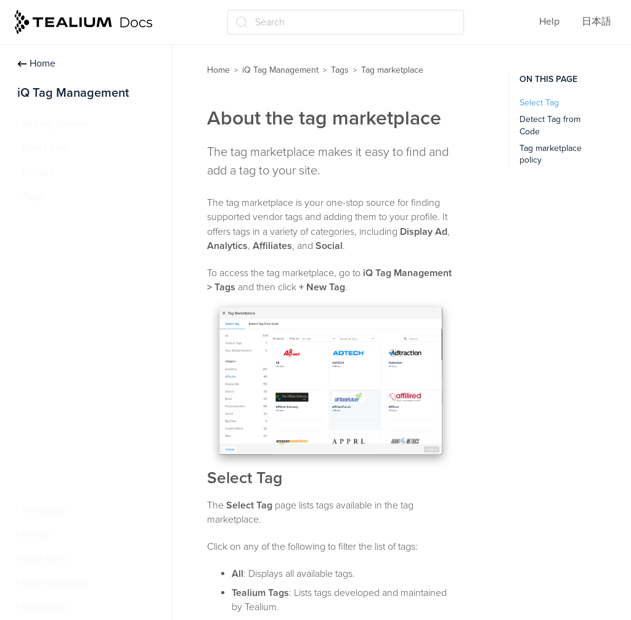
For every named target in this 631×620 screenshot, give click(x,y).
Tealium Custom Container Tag (92, 438)
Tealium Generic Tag (70, 389)
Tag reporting (55, 462)
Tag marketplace (63, 269)
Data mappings (54, 583)
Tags (32, 196)
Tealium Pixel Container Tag (86, 413)
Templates (43, 510)
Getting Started (54, 124)
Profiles (38, 172)
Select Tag (539, 102)
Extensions (45, 607)
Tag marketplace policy (82, 341)
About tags (50, 220)
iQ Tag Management (280, 70)
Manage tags (54, 245)
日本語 (596, 21)
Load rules (44, 559)
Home (36, 63)
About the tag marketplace (90, 293)
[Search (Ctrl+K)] (345, 22)
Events (36, 534)
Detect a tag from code (82, 317)
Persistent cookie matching (85, 486)
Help (549, 21)
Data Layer (45, 148)
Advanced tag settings (75, 365)
